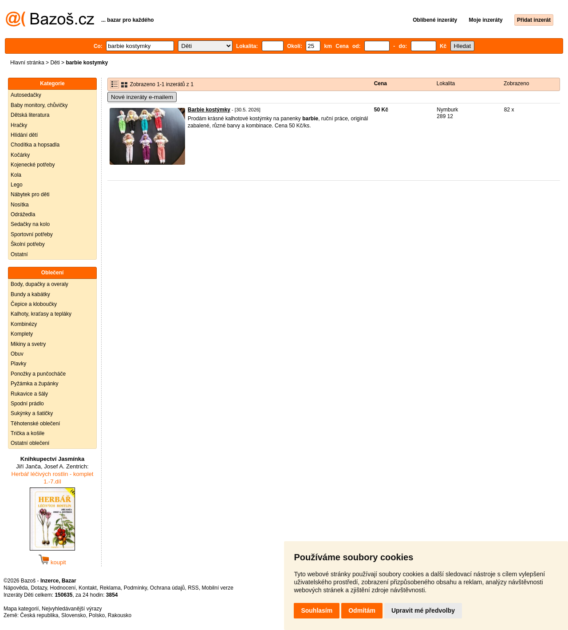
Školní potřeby (28, 244)
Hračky (19, 125)
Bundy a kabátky (30, 294)
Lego (17, 185)
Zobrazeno (516, 83)
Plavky (18, 364)
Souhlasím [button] (316, 610)
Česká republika (39, 615)
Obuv (17, 354)
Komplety (22, 334)
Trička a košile (27, 433)
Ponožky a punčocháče (38, 374)
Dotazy (39, 588)
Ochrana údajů (167, 588)
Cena (380, 83)
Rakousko (119, 615)
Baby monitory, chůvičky (39, 105)
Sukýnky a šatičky (32, 413)
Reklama (110, 588)
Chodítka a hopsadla (35, 145)
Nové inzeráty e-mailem (142, 97)
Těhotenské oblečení (35, 423)
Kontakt (88, 588)
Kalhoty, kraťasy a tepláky (41, 314)
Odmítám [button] (361, 610)
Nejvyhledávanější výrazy (72, 609)
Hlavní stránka (27, 62)
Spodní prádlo (27, 403)
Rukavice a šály (29, 394)
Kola (16, 175)
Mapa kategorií (21, 609)
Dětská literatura (30, 115)
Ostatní (19, 254)
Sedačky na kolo (30, 224)
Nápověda (16, 588)
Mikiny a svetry (28, 344)
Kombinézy (24, 324)
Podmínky (135, 588)
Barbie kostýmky (209, 110)
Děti (54, 62)
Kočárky (20, 155)
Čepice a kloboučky (34, 304)
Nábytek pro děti (30, 194)
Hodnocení (63, 588)
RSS (193, 588)
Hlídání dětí (24, 135)
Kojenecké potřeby (33, 165)
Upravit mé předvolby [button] (423, 610)
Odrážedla (23, 214)
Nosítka (20, 205)
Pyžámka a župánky (34, 383)
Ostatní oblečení (30, 443)
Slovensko (73, 615)
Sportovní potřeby (32, 234)
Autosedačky (26, 95)
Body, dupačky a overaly (39, 284)
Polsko (97, 615)
